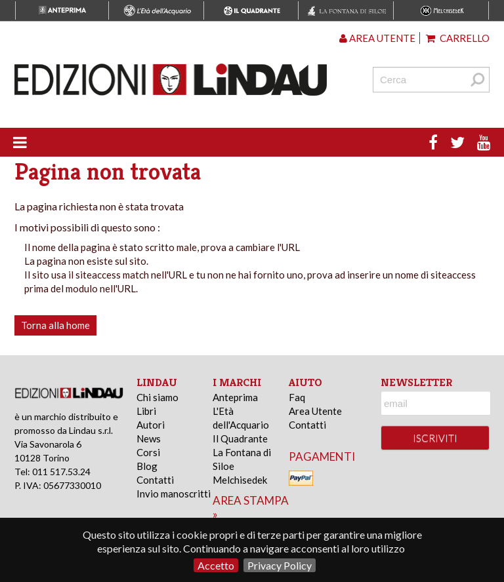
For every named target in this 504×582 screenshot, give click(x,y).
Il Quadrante (240, 438)
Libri (146, 411)
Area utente (377, 38)
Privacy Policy (279, 565)
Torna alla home (55, 325)
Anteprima (235, 397)
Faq (297, 397)
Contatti (155, 480)
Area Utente (315, 411)
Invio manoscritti (173, 493)
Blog (147, 466)
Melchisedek (240, 480)
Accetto (216, 565)
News (148, 438)
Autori (150, 425)
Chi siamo (157, 397)
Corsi (148, 452)
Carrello (458, 38)
